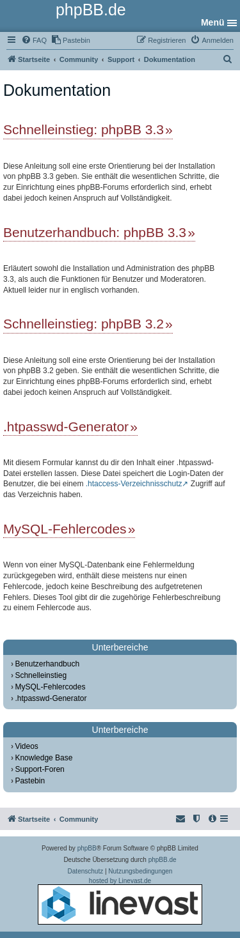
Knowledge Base (43, 757)
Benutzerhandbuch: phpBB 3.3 (94, 232)
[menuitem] (34, 40)
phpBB (87, 848)
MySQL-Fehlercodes (65, 528)
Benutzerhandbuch (47, 663)
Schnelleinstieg (41, 675)
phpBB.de (162, 859)
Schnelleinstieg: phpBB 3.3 (83, 129)
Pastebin (30, 780)
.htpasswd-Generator (66, 426)
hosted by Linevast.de (120, 901)
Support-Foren (39, 769)
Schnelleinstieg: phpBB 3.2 (83, 323)
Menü (213, 22)
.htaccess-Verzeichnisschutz (134, 483)
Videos (26, 746)
